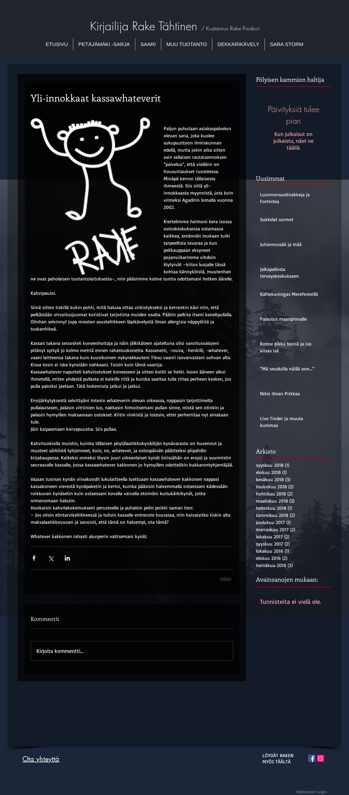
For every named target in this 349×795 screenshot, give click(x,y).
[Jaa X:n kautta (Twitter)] (50, 558)
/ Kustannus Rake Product (230, 28)
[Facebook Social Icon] (311, 758)
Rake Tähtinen (166, 26)
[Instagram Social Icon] (320, 758)
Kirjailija (111, 26)
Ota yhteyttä (40, 758)
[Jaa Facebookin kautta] (34, 558)
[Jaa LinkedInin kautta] (67, 558)
